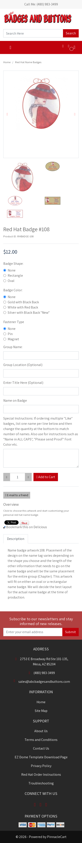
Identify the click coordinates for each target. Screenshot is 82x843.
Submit (70, 632)
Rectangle (15, 275)
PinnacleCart (56, 837)
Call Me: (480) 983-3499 (41, 4)
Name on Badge (15, 400)
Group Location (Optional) (22, 364)
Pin (10, 334)
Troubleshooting (41, 783)
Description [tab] (15, 538)
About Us (41, 731)
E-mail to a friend (16, 495)
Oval (11, 280)
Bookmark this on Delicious (26, 527)
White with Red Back (23, 307)
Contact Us (41, 748)
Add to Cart (45, 477)
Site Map (41, 710)
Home (6, 62)
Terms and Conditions (41, 739)
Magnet (13, 339)
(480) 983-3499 (41, 673)
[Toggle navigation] (10, 47)
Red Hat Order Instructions (41, 774)
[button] (7, 114)
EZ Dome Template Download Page (41, 757)
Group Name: (13, 347)
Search (71, 33)
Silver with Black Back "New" (29, 312)
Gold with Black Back (23, 302)
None (12, 270)
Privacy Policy (41, 766)
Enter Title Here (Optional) (23, 382)
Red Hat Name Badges (28, 62)
